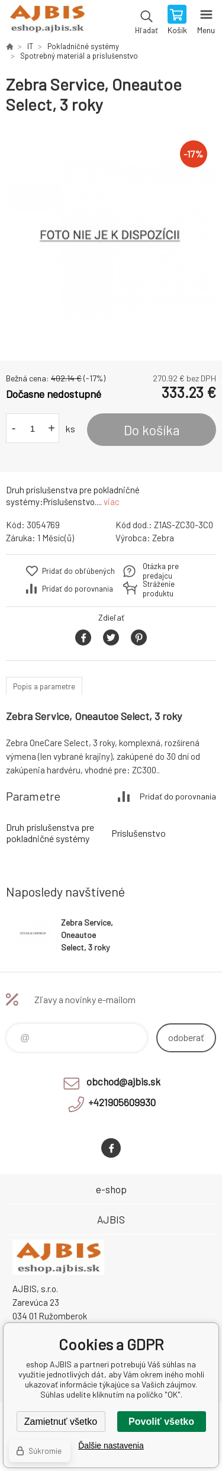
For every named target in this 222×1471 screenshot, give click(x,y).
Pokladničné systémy (83, 46)
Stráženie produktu (159, 589)
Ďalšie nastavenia (111, 1445)
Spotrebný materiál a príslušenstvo (79, 55)
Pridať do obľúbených (78, 571)
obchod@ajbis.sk (123, 1081)
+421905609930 (122, 1102)
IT (30, 46)
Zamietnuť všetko (60, 1422)
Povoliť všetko (161, 1422)
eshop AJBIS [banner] (46, 20)
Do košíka (152, 430)
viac (112, 501)
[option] (111, 238)
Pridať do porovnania (77, 588)
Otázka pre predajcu (161, 571)
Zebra (163, 537)
